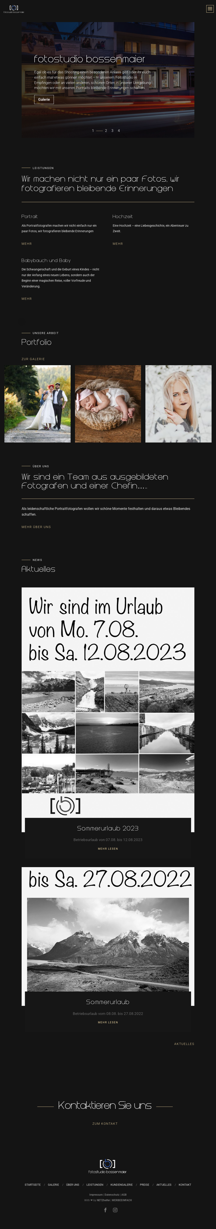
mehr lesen (108, 848)
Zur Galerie (33, 359)
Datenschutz (112, 1194)
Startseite (33, 1184)
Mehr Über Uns (36, 527)
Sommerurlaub (108, 1002)
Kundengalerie (122, 1184)
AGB (124, 1194)
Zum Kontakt (105, 1123)
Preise (144, 1184)
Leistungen (94, 1184)
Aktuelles (184, 1044)
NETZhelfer (103, 1200)
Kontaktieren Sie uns (105, 1106)
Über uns (72, 1184)
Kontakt (185, 1184)
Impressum (96, 1194)
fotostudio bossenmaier (90, 62)
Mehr (27, 243)
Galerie (44, 102)
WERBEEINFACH (122, 1200)
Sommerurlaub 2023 (108, 829)
